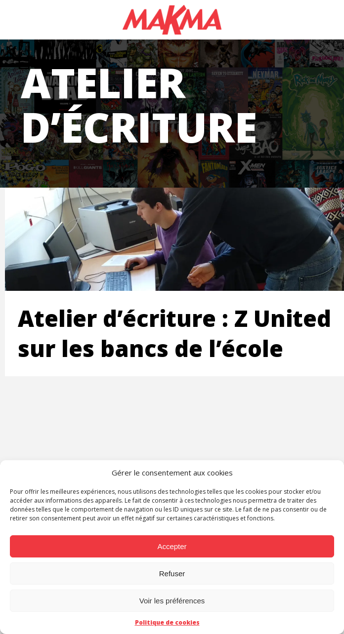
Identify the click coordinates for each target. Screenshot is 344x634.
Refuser (172, 573)
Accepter (171, 546)
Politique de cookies (167, 622)
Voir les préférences (172, 600)
